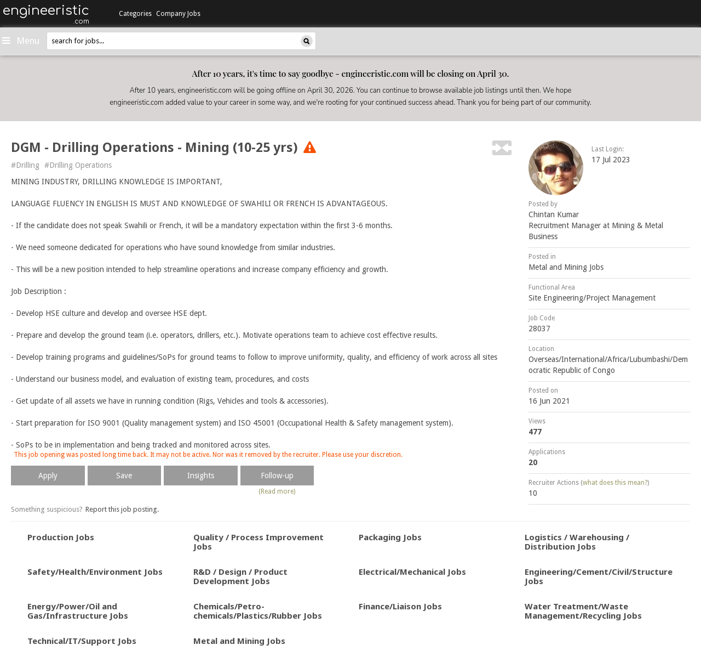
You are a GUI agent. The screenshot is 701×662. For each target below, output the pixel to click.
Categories (135, 14)
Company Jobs (178, 14)
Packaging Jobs (390, 536)
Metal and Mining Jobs (566, 267)
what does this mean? (615, 482)
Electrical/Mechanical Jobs (412, 571)
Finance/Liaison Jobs (400, 606)
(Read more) (276, 491)
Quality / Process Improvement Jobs (258, 541)
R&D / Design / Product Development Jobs (240, 576)
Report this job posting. (122, 509)
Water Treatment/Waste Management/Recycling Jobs (583, 611)
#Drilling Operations (78, 165)
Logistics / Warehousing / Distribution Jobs (577, 541)
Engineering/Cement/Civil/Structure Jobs (599, 576)
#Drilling (25, 165)
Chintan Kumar (553, 214)
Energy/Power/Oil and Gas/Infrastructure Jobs (77, 611)
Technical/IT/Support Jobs (81, 640)
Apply (48, 475)
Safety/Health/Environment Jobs (95, 571)
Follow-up (277, 475)
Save (124, 475)
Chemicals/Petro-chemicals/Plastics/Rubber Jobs (257, 611)
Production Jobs (60, 536)
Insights (200, 475)
